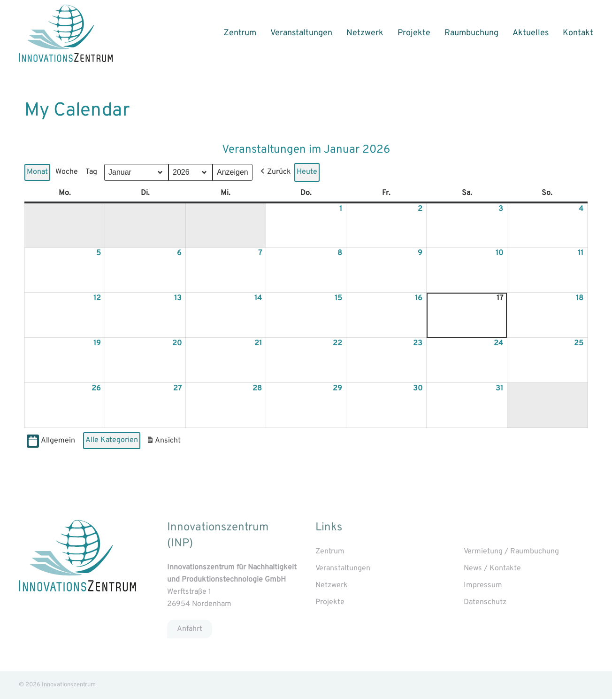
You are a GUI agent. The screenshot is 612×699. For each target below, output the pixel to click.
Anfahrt (189, 628)
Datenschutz (485, 602)
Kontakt (578, 33)
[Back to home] (66, 33)
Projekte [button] (414, 33)
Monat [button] (37, 172)
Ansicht (164, 442)
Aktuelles (531, 33)
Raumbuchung (471, 33)
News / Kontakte (492, 568)
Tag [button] (91, 172)
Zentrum (239, 33)
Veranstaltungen (301, 33)
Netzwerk (364, 33)
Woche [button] (66, 172)
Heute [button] (307, 172)
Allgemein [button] (51, 441)
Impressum (483, 585)
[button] (274, 172)
